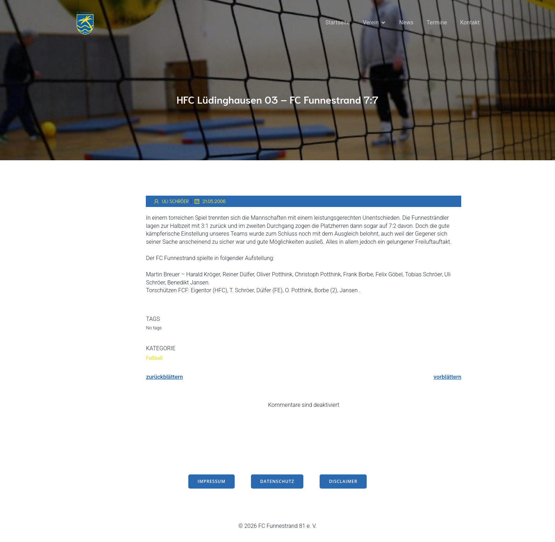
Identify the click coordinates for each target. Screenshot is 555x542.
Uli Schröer (171, 202)
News (406, 22)
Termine (437, 22)
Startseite (337, 22)
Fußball (154, 359)
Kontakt (470, 22)
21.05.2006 (210, 202)
